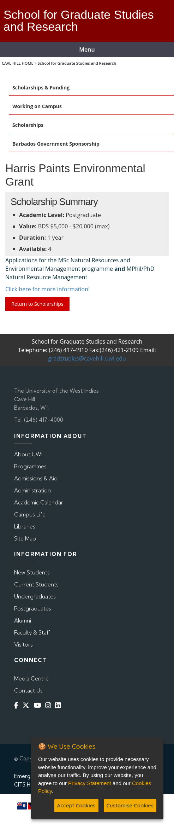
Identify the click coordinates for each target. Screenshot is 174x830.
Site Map (25, 538)
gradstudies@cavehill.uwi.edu (87, 358)
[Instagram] (49, 705)
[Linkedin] (59, 705)
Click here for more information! (47, 289)
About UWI (28, 454)
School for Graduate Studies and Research (77, 63)
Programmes (30, 466)
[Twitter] (27, 705)
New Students (32, 572)
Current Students (36, 584)
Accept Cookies (76, 805)
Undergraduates (35, 596)
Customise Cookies (130, 805)
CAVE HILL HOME (18, 63)
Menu (87, 49)
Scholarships (27, 125)
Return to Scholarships (37, 303)
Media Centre (31, 678)
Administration (32, 490)
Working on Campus (37, 106)
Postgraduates (32, 608)
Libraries (24, 526)
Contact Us (28, 690)
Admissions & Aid (36, 478)
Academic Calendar (38, 502)
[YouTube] (39, 705)
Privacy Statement (89, 783)
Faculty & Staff (32, 632)
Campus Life (30, 514)
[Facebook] (17, 705)
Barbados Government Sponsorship (56, 143)
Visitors (23, 644)
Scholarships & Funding (41, 87)
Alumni (22, 620)
